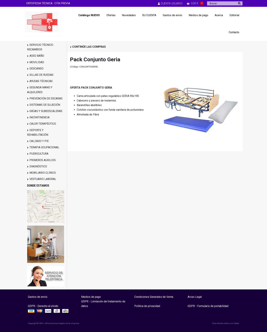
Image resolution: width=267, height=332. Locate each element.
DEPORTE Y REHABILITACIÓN (37, 132)
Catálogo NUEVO (89, 15)
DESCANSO (36, 68)
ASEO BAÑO (36, 55)
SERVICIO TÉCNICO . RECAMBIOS (40, 47)
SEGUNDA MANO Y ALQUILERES (39, 90)
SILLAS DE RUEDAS (41, 74)
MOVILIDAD (36, 62)
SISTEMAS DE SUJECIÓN (44, 104)
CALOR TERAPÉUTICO (42, 123)
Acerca (219, 15)
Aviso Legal (195, 296)
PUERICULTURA (38, 153)
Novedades (129, 15)
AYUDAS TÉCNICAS (41, 81)
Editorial (234, 15)
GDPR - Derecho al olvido (43, 306)
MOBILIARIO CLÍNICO (42, 172)
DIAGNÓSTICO (38, 166)
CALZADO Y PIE (39, 141)
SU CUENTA (149, 15)
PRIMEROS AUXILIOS (42, 160)
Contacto (234, 32)
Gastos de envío (172, 15)
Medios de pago (198, 15)
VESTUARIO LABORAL (42, 179)
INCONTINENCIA (39, 117)
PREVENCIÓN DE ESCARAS (45, 98)
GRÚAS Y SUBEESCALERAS (45, 111)
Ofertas (110, 15)
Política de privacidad (147, 306)
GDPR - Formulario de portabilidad (208, 306)
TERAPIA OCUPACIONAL (44, 147)
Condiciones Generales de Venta (153, 296)
